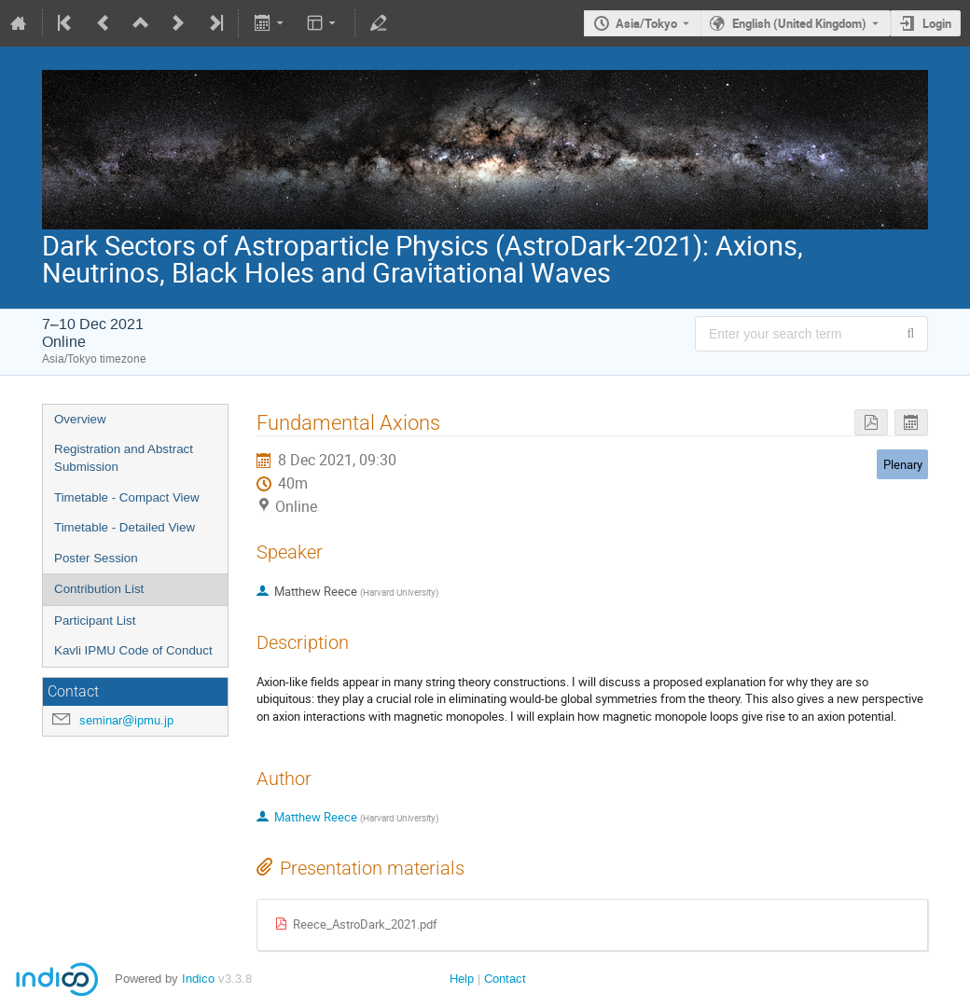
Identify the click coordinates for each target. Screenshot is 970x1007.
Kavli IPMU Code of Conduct (133, 650)
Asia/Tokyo (646, 23)
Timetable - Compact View (127, 497)
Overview (80, 419)
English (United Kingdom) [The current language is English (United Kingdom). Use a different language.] (799, 23)
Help (462, 978)
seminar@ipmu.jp (126, 720)
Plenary (902, 464)
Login (936, 23)
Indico (198, 978)
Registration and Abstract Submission (123, 458)
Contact (505, 978)
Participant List (94, 621)
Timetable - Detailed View (124, 527)
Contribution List (99, 589)
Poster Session (96, 558)
